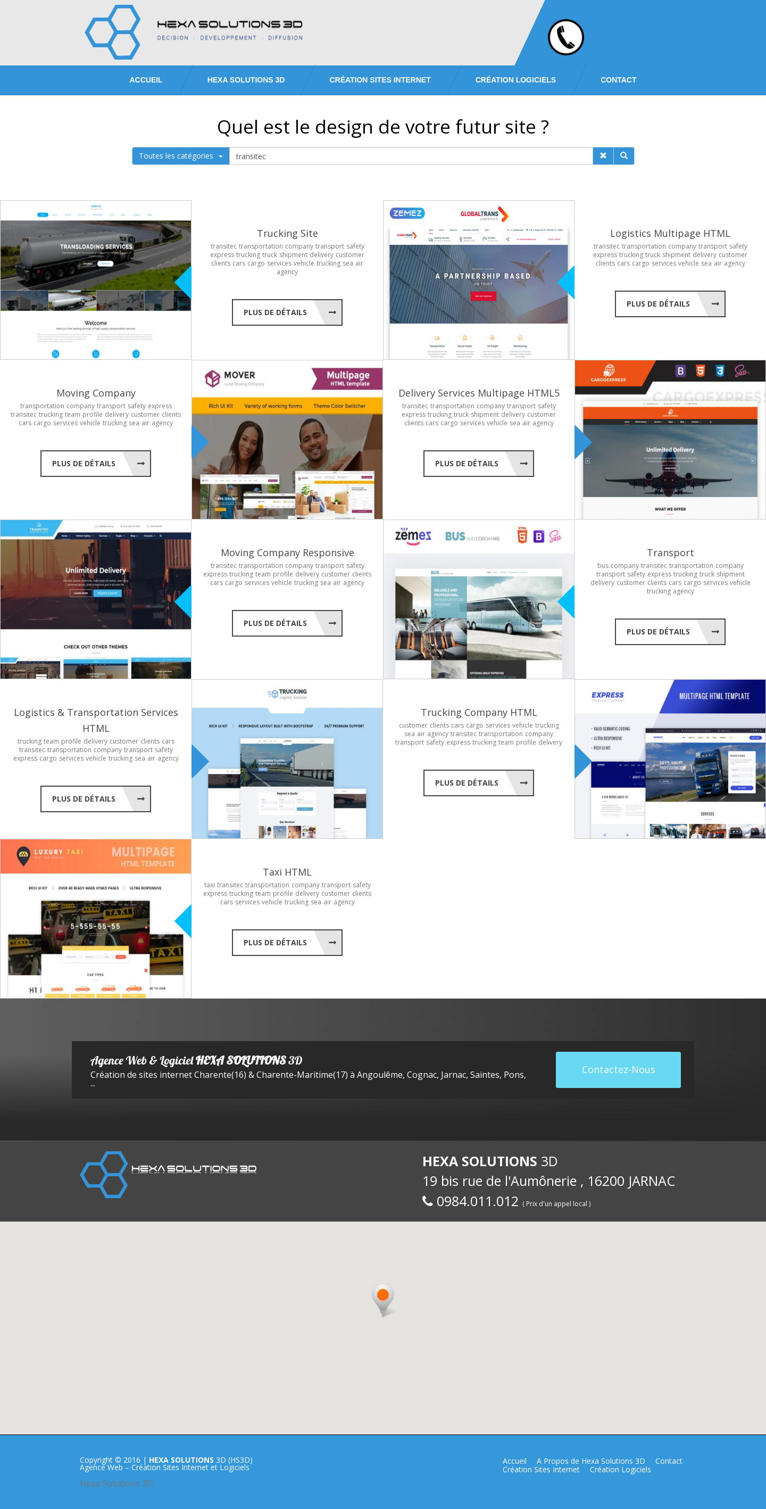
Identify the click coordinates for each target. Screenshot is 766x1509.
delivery (322, 254)
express (222, 254)
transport (329, 246)
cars (238, 263)
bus (603, 565)
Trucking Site (287, 233)
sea (348, 263)
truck (269, 254)
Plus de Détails (275, 312)
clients (220, 263)
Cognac (422, 1075)
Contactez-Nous (618, 1069)
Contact (618, 80)
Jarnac (453, 1075)
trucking (248, 254)
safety (355, 246)
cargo (256, 263)
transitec (224, 246)
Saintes (484, 1075)
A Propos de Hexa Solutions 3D (591, 1461)
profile (92, 414)
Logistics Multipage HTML (670, 233)
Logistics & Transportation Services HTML (96, 720)
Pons (514, 1075)
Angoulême (380, 1075)
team (72, 414)
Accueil (145, 80)
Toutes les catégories (181, 156)
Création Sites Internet (379, 80)
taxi (209, 884)
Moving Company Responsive (287, 552)
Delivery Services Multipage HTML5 (479, 392)
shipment (293, 254)
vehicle (304, 263)
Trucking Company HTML (479, 712)
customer (350, 254)
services (279, 263)
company (299, 246)
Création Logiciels (516, 80)
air (359, 263)
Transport (670, 552)
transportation (261, 246)
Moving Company (96, 392)
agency (287, 271)
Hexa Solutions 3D (116, 1483)
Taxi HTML (287, 871)
